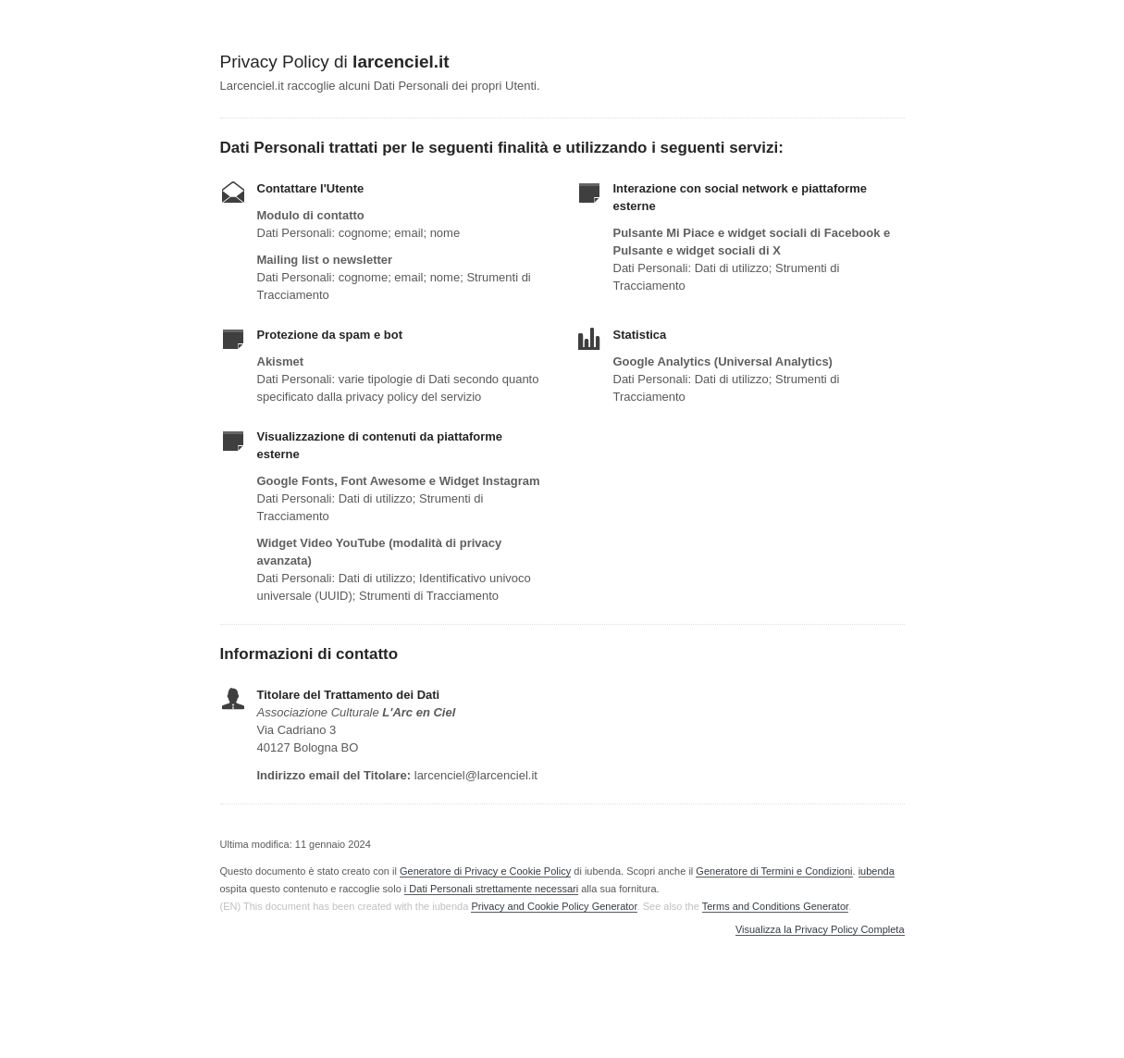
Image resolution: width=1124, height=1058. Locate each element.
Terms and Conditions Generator (775, 906)
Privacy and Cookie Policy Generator (553, 906)
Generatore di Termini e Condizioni (774, 871)
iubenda (876, 871)
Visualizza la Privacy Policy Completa (820, 930)
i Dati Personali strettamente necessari (491, 888)
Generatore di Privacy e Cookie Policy (485, 871)
